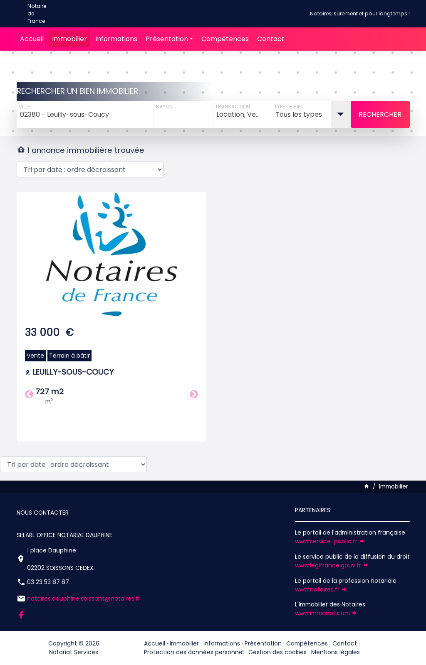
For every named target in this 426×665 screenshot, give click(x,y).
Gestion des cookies (277, 652)
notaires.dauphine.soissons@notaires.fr (83, 598)
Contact (271, 39)
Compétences (225, 39)
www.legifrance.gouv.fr (332, 565)
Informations (116, 39)
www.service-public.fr (330, 541)
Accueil (32, 39)
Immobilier (69, 39)
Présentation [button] (167, 39)
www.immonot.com (326, 613)
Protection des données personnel (194, 652)
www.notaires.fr (321, 589)
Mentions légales (335, 652)
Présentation (263, 643)
